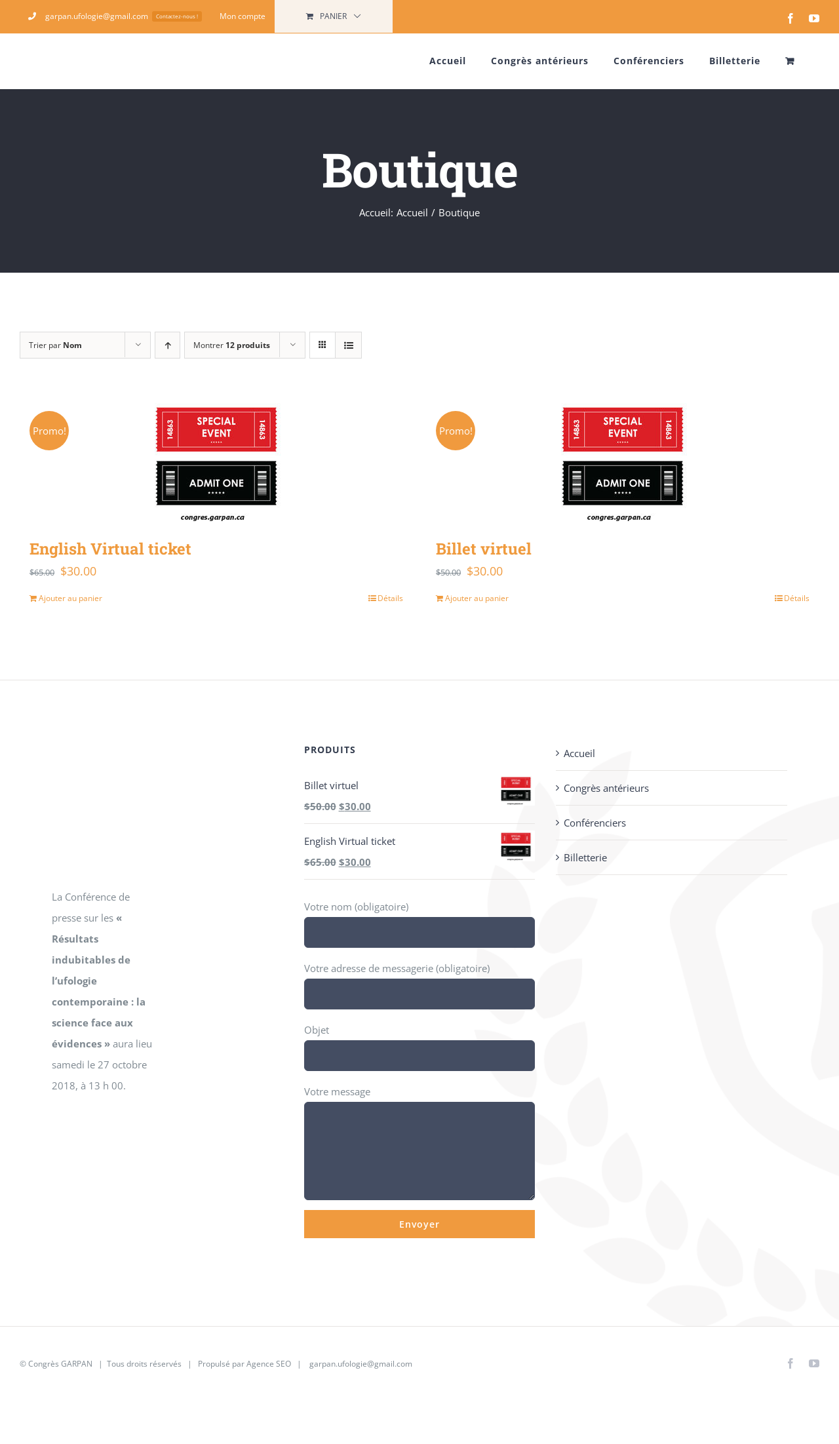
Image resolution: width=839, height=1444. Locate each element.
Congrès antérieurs (606, 787)
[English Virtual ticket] (216, 461)
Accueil (579, 753)
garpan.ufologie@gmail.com (360, 1363)
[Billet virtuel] (622, 461)
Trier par (55, 345)
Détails (390, 598)
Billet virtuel (484, 548)
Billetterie (585, 857)
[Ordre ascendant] (167, 345)
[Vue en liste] (348, 345)
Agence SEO (268, 1363)
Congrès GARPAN (60, 1363)
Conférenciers (595, 822)
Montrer (231, 345)
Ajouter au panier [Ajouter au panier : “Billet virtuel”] (477, 598)
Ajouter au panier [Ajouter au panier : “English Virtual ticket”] (70, 598)
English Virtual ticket (110, 548)
